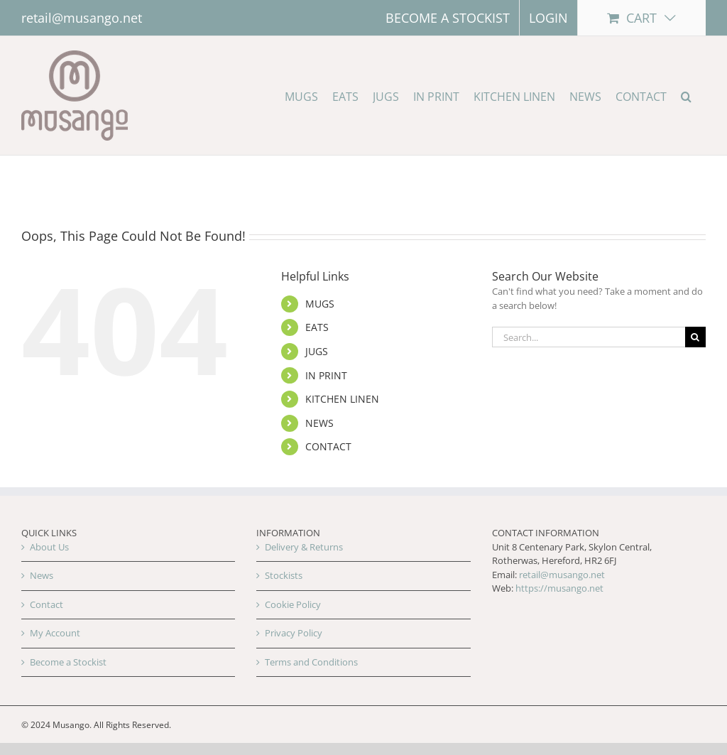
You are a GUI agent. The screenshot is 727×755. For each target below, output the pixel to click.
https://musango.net (559, 588)
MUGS (319, 303)
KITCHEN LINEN (342, 399)
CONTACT (328, 446)
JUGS (316, 351)
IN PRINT (326, 375)
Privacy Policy (293, 632)
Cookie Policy (293, 604)
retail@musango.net (81, 17)
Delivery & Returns (304, 547)
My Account (55, 632)
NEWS (319, 423)
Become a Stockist (68, 662)
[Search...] (588, 337)
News (41, 575)
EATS (317, 327)
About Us (49, 547)
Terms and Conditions (311, 662)
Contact (46, 604)
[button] (686, 95)
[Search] (695, 337)
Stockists (283, 575)
